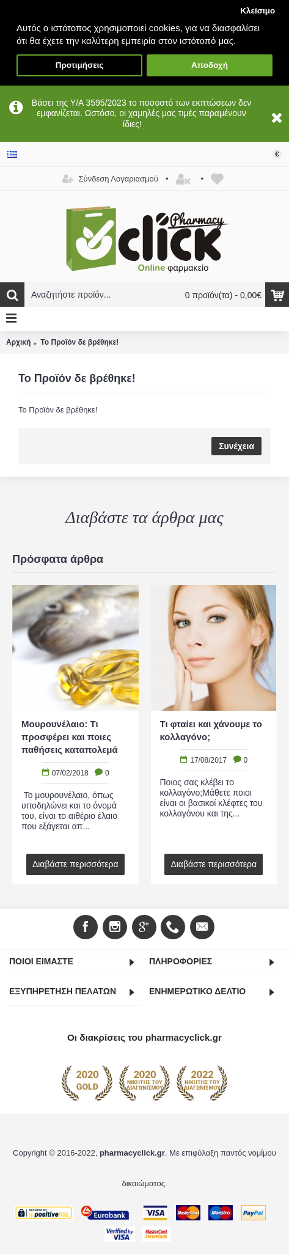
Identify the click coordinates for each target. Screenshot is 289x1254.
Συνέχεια (236, 446)
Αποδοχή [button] (209, 65)
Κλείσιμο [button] (257, 10)
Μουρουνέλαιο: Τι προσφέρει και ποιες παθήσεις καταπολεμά (69, 737)
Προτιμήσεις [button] (80, 65)
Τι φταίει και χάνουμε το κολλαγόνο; (211, 730)
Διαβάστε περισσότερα (75, 864)
